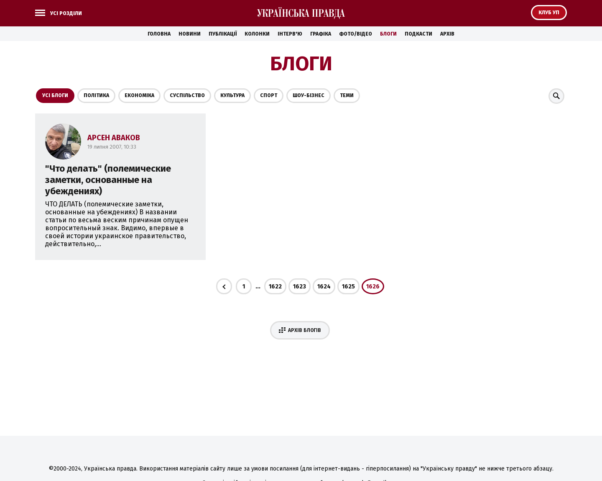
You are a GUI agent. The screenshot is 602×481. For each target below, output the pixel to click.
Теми (347, 95)
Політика (96, 95)
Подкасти (418, 34)
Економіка (139, 95)
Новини (190, 34)
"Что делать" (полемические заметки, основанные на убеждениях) (108, 180)
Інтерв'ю (290, 34)
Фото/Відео (355, 34)
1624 (324, 286)
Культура (232, 95)
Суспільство (187, 95)
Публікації (223, 34)
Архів (447, 34)
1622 (275, 286)
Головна (159, 34)
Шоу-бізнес (308, 95)
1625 (348, 286)
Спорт (268, 95)
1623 (299, 286)
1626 (373, 286)
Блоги (388, 34)
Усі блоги (55, 95)
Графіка (320, 34)
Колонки (257, 34)
